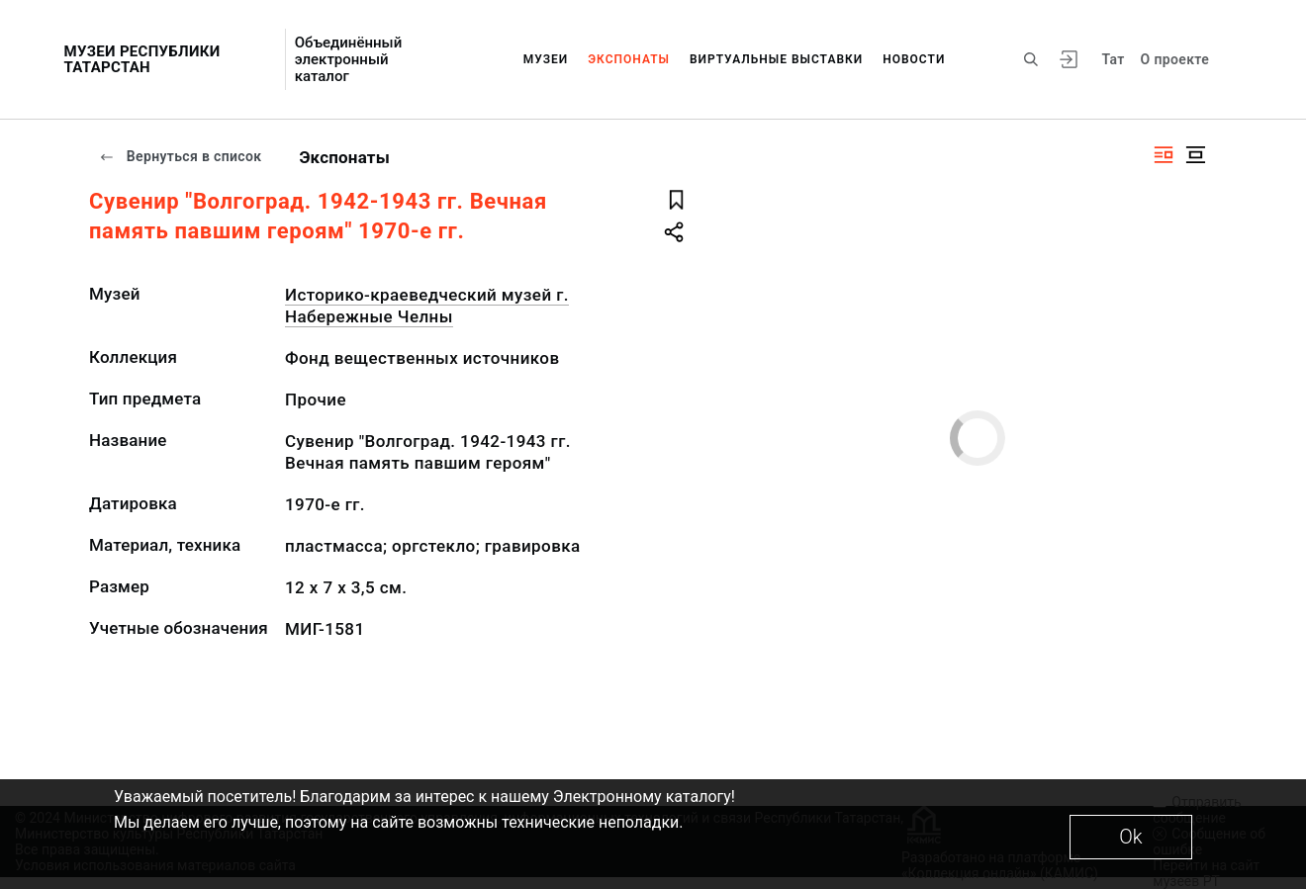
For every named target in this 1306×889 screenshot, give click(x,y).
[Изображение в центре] (1195, 154)
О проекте (1175, 59)
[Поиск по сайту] (1031, 59)
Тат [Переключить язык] (1112, 59)
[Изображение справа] (1163, 154)
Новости (914, 59)
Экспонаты (629, 59)
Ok (1130, 836)
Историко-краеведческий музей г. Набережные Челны (427, 305)
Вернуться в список (180, 156)
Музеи (546, 59)
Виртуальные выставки (776, 59)
